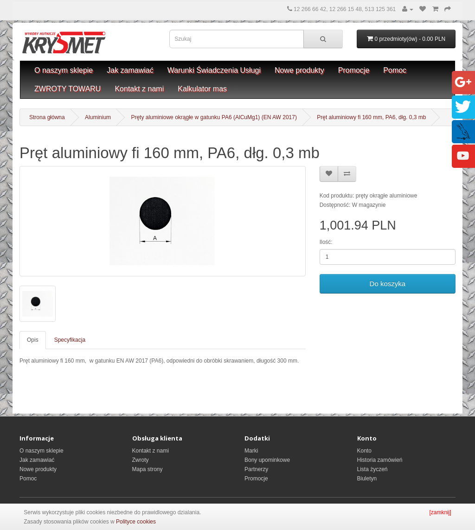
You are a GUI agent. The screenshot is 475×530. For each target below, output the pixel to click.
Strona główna (47, 117)
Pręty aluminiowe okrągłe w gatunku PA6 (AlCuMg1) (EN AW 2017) (214, 117)
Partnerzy (256, 469)
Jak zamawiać (130, 70)
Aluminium (98, 117)
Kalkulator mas (202, 89)
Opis (33, 340)
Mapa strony (147, 469)
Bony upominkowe (267, 460)
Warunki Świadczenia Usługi (214, 70)
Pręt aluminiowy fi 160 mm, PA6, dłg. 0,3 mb (371, 117)
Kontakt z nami (139, 89)
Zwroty (140, 460)
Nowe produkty (299, 70)
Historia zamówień (380, 460)
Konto (364, 450)
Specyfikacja (69, 340)
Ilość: (326, 242)
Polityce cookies (136, 521)
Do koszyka (388, 283)
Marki (251, 450)
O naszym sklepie (63, 70)
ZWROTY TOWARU (67, 89)
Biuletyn (367, 478)
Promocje (354, 70)
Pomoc (394, 70)
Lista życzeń (372, 469)
